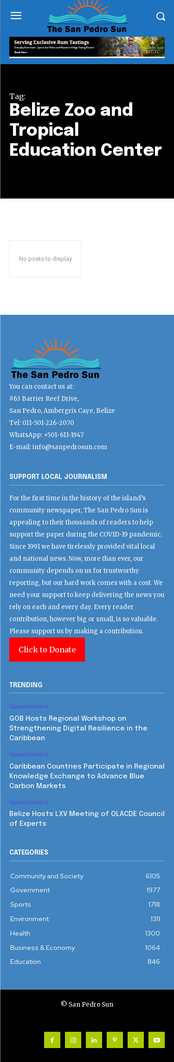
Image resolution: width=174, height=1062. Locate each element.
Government (29, 706)
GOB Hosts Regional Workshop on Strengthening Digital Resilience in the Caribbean (78, 728)
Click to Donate (47, 649)
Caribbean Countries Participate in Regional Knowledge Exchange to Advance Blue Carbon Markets (87, 776)
